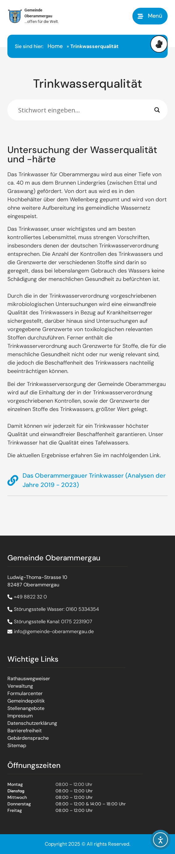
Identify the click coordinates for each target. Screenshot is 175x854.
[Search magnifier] (157, 110)
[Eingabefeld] (84, 110)
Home (55, 46)
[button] (150, 16)
